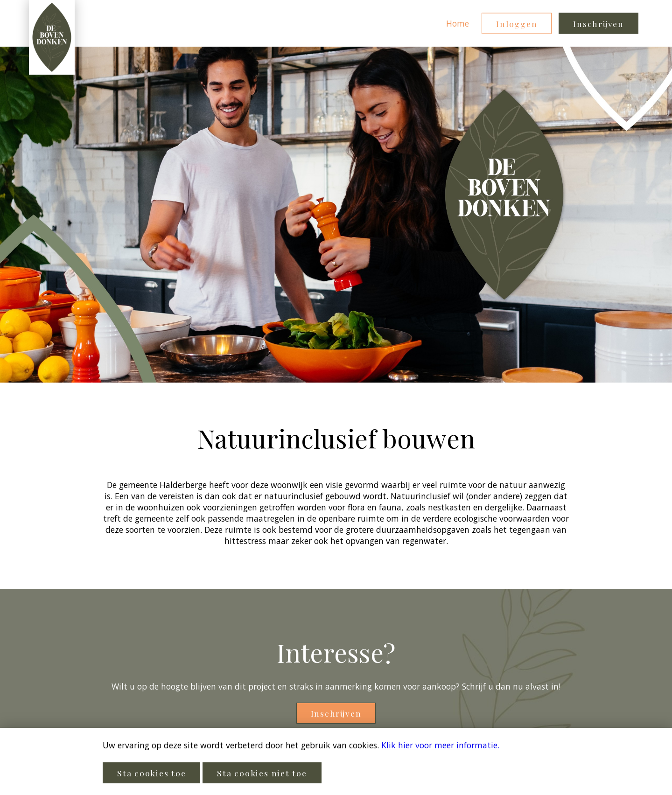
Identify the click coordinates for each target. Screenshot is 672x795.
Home (457, 23)
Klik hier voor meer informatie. (440, 745)
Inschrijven (598, 23)
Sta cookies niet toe (262, 772)
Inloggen (516, 23)
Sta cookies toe (151, 772)
